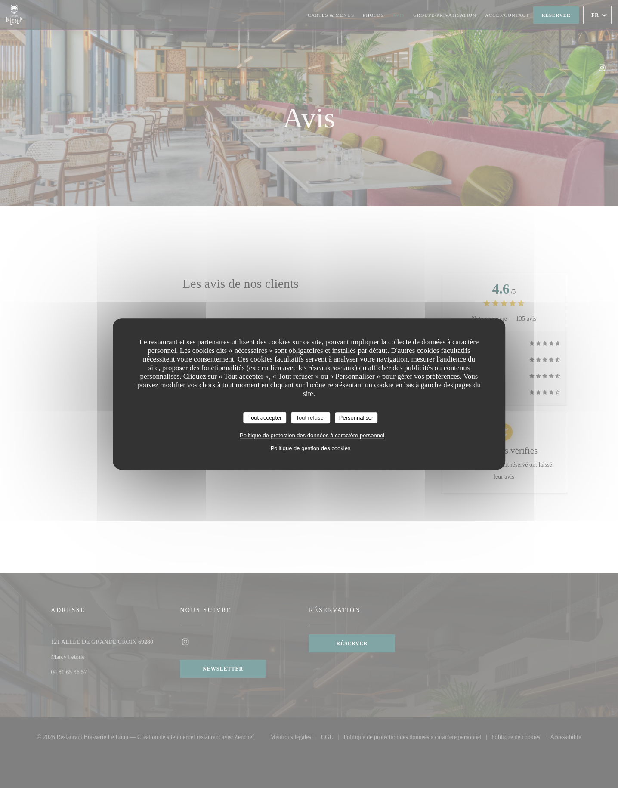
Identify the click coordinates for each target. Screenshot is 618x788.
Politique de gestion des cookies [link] (311, 448)
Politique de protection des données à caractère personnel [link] (312, 435)
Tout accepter (265, 417)
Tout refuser (310, 417)
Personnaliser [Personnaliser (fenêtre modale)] (356, 417)
